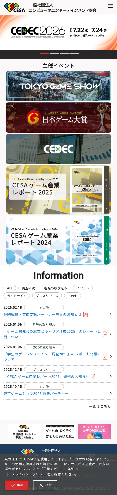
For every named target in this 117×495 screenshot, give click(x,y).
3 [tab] (64, 53)
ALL (10, 288)
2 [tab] (54, 53)
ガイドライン (16, 296)
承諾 (16, 485)
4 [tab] (74, 53)
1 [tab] (44, 53)
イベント (82, 288)
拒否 (45, 485)
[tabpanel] (58, 32)
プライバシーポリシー (25, 474)
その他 (72, 296)
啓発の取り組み (55, 288)
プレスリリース (47, 296)
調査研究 (28, 288)
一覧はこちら (100, 406)
